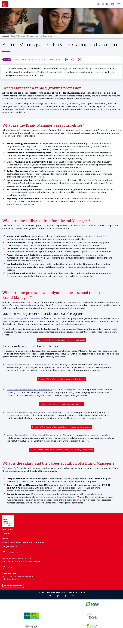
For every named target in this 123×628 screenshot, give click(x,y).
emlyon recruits (9, 546)
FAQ (10, 567)
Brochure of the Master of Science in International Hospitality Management (61, 450)
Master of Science (32, 364)
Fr (98, 4)
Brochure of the (61, 379)
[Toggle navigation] (119, 4)
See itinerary (12, 579)
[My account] (112, 4)
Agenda (6, 533)
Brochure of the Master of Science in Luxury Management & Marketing (61, 427)
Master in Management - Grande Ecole (24, 318)
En (102, 4)
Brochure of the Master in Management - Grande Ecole (61, 340)
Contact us (13, 552)
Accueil (5, 36)
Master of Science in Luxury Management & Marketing (32, 412)
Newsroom (7, 529)
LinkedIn (79, 59)
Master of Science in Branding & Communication (29, 389)
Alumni (5, 538)
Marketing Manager (45, 497)
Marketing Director (66, 497)
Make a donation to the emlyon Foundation (23, 542)
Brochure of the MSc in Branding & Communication (61, 404)
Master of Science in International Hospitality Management (34, 435)
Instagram (66, 59)
